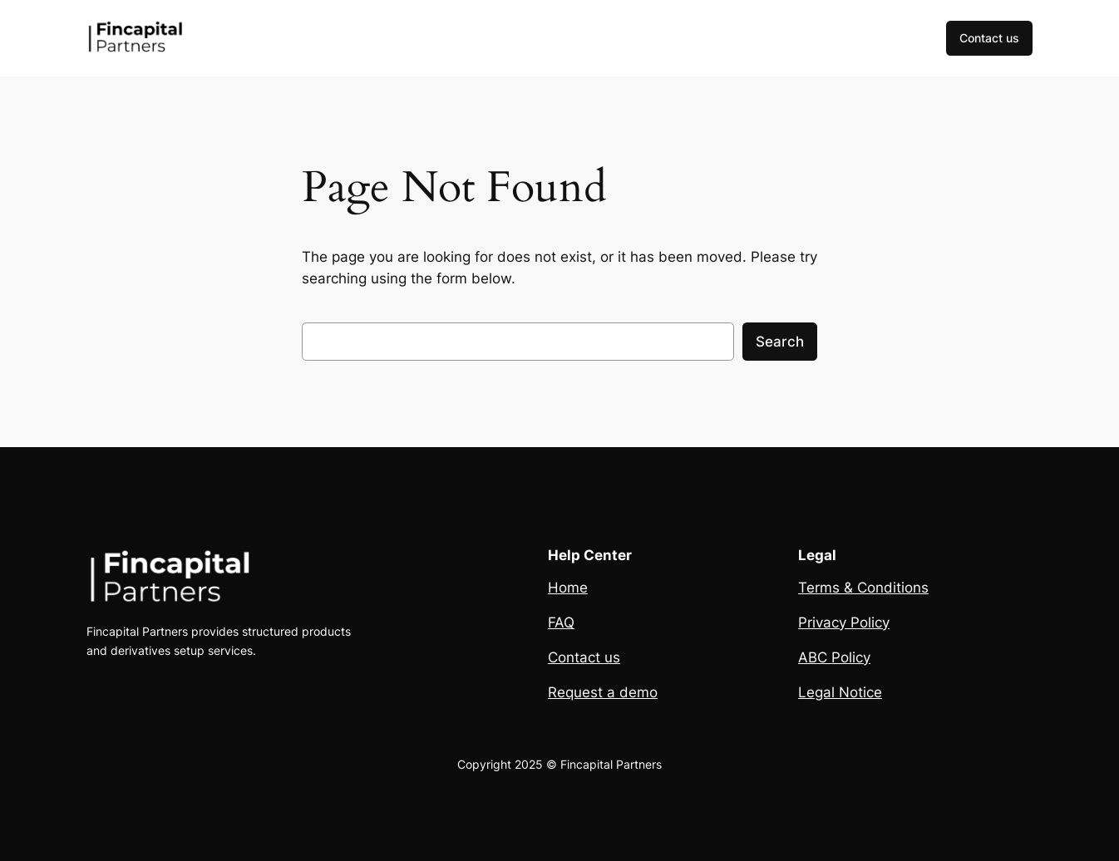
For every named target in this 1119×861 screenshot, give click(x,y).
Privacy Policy (844, 622)
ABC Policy (834, 657)
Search (780, 341)
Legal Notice (840, 692)
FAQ (561, 622)
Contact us (989, 38)
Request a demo (603, 692)
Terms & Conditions (863, 587)
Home (568, 587)
